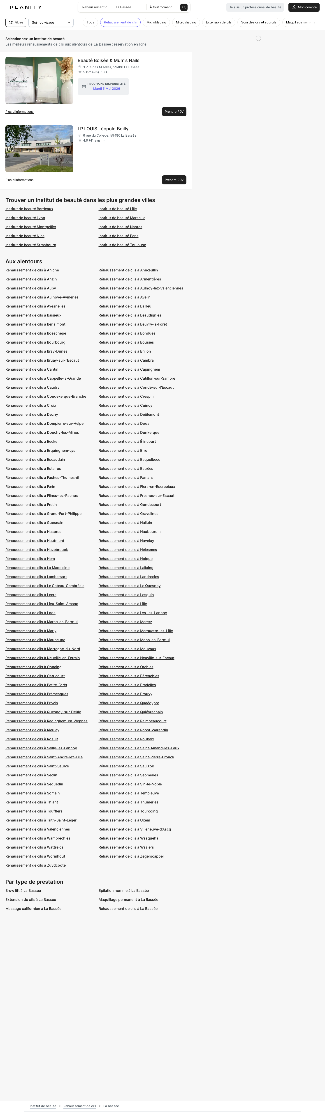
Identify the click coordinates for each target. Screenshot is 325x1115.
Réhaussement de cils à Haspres (33, 531)
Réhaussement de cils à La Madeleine (37, 567)
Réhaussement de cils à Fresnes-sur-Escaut (136, 495)
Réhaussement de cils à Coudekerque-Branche (45, 396)
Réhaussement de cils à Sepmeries (128, 775)
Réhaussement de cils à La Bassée (128, 908)
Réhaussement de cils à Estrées (126, 468)
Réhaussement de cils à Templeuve (129, 793)
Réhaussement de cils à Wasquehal (129, 838)
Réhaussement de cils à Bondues (127, 333)
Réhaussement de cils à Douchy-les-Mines (42, 432)
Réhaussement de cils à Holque (126, 558)
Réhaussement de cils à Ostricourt (35, 676)
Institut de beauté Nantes (120, 227)
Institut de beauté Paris (119, 236)
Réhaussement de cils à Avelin (125, 297)
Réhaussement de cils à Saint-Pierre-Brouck (136, 757)
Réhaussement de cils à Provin (31, 703)
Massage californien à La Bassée (33, 908)
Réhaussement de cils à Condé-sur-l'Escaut (136, 387)
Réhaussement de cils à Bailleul (125, 306)
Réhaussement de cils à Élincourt (127, 441)
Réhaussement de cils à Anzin (31, 279)
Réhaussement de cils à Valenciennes (37, 829)
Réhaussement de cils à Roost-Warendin (133, 730)
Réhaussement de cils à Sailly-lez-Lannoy (41, 748)
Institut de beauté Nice (24, 236)
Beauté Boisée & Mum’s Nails (108, 60)
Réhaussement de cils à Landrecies (129, 576)
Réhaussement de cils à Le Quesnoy (130, 585)
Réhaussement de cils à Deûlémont (129, 414)
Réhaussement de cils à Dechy (31, 414)
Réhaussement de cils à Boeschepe (35, 333)
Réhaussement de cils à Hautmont (34, 540)
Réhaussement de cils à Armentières (130, 279)
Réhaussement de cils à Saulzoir (126, 766)
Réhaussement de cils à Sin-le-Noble (130, 784)
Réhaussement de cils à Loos (30, 612)
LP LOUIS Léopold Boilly (103, 128)
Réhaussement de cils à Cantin (31, 369)
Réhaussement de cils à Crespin (126, 396)
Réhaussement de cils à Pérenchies (129, 676)
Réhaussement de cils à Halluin (125, 522)
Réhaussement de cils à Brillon (125, 351)
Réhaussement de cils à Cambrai (127, 360)
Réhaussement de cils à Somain (32, 793)
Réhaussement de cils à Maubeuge (35, 640)
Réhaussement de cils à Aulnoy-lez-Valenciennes (141, 288)
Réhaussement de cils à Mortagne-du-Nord (42, 649)
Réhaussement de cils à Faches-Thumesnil (42, 477)
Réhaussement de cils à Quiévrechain (131, 712)
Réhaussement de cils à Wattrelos (34, 847)
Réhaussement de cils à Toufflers (34, 811)
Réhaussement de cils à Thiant (31, 802)
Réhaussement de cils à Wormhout (35, 856)
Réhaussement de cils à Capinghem (129, 369)
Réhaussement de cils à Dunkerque (129, 432)
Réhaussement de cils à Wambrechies (37, 838)
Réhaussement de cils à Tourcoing (128, 811)
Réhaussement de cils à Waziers (126, 847)
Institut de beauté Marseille (122, 218)
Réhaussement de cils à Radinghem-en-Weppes (46, 721)
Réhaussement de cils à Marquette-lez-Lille (136, 631)
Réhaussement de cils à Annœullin (128, 270)
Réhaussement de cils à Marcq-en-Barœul (41, 621)
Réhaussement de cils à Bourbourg (35, 342)
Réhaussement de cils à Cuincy (125, 405)
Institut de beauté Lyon (25, 218)
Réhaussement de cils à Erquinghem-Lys (40, 450)
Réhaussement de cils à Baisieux (33, 315)
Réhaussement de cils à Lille (123, 603)
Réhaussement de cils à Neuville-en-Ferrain (42, 658)
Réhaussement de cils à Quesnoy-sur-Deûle (43, 712)
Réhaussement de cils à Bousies (126, 342)
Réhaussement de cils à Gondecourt (130, 504)
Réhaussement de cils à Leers (30, 594)
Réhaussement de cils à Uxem (124, 820)
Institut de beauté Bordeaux (29, 208)
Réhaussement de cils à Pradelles (127, 685)
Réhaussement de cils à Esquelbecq (129, 459)
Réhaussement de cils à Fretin (31, 504)
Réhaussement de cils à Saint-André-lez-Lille (44, 757)
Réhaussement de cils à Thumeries (128, 802)
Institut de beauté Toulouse (122, 245)
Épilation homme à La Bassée (124, 890)
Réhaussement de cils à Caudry (32, 387)
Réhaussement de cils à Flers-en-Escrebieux (137, 486)
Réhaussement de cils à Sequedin (34, 784)
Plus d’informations (19, 111)
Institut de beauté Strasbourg (30, 245)
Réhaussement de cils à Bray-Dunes (36, 351)
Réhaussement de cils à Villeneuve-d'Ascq (135, 829)
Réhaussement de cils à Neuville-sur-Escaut (136, 658)
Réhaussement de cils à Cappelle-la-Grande (43, 378)
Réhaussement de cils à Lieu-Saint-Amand (41, 603)
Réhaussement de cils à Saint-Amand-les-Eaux (139, 748)
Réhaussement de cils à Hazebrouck (36, 549)
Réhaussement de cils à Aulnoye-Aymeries (42, 297)
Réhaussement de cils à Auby (30, 288)
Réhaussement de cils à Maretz (125, 621)
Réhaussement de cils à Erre (123, 450)
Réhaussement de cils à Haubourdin (130, 531)
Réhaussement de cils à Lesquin (126, 594)
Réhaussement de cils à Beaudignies (130, 315)
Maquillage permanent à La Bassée (128, 899)
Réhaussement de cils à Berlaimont (35, 324)
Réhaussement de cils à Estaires (33, 468)
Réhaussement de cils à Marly (30, 631)
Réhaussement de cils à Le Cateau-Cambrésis (44, 585)
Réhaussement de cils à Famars (126, 477)
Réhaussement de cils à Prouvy (125, 694)
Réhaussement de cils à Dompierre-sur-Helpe (44, 423)
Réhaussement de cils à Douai (124, 423)
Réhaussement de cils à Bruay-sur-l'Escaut (42, 360)
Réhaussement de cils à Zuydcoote (35, 865)
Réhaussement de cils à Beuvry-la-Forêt (133, 324)
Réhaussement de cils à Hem (30, 558)
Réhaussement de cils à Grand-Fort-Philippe (43, 513)
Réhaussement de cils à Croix (30, 405)
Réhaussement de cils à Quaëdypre (129, 703)
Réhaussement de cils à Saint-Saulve (37, 766)
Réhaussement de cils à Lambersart (36, 576)
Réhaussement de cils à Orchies (126, 667)
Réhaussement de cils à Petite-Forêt (36, 685)
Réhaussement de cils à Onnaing (33, 667)
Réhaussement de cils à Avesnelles (35, 306)
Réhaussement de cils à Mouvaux (127, 649)
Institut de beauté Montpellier (30, 227)
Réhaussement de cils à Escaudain (35, 459)
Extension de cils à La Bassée (30, 899)
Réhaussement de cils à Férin (30, 486)
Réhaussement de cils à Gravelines (128, 513)
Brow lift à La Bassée (23, 890)
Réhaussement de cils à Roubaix (126, 739)
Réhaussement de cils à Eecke (31, 441)
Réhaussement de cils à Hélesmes (128, 549)
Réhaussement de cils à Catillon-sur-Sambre (137, 378)
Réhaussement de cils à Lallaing (126, 567)
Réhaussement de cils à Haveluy (126, 540)
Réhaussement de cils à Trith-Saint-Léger (41, 820)
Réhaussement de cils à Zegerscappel (131, 856)
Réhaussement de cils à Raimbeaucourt (133, 721)
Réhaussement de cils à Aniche (32, 270)
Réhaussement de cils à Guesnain (34, 522)
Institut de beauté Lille (118, 208)
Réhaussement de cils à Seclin (31, 775)
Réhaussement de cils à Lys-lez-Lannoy (133, 612)
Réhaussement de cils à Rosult (31, 739)
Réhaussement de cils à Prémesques (36, 694)
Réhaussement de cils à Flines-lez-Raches (41, 495)
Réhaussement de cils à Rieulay (32, 730)
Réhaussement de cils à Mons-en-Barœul (134, 640)
